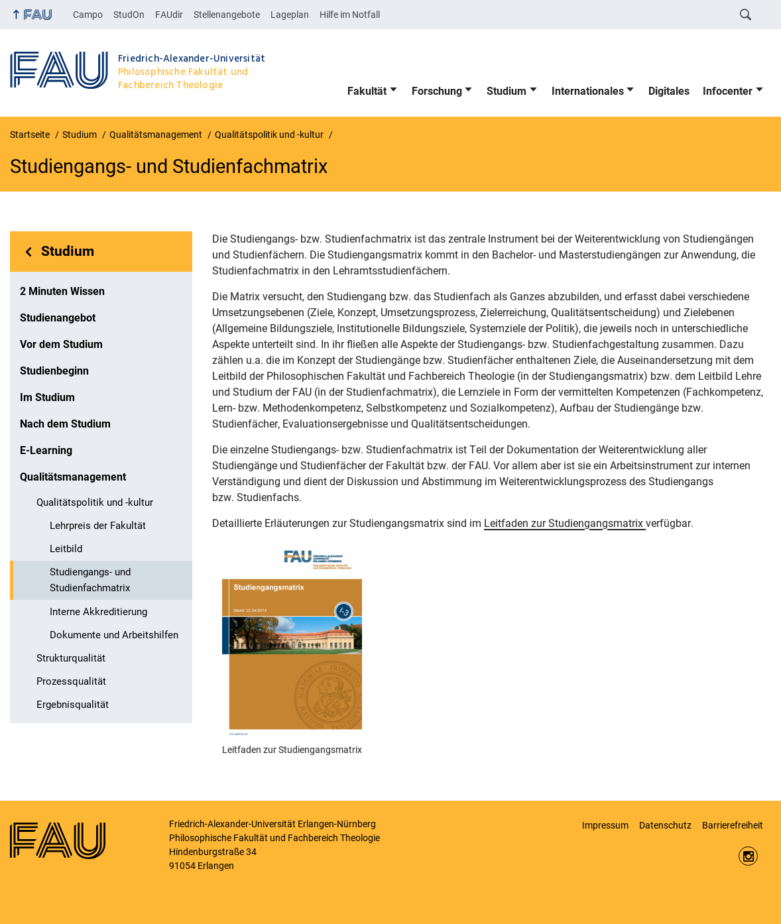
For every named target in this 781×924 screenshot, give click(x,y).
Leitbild (66, 549)
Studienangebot (57, 318)
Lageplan (289, 14)
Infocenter (727, 91)
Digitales (669, 91)
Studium (506, 91)
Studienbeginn (54, 371)
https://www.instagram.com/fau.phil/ (748, 856)
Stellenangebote (227, 14)
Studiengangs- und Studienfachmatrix (90, 580)
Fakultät (367, 91)
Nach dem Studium (65, 424)
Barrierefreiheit (732, 825)
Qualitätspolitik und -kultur (94, 502)
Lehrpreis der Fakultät (98, 526)
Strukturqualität (70, 658)
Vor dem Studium (61, 344)
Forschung (437, 91)
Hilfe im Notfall (350, 14)
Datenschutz (665, 825)
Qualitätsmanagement (73, 477)
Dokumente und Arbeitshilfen (114, 635)
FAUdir (169, 14)
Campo (88, 14)
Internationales (588, 91)
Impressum (605, 825)
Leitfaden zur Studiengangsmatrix (565, 523)
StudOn (129, 14)
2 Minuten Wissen (62, 291)
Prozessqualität (71, 681)
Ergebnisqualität (72, 705)
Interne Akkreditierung (98, 612)
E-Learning (46, 450)
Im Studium (47, 397)
